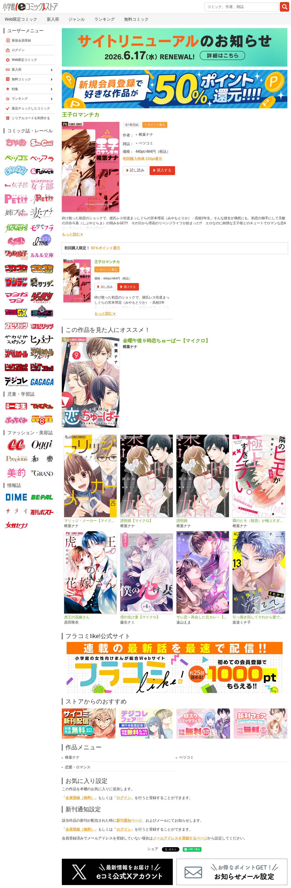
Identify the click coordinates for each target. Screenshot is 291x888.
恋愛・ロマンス (77, 767)
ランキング (104, 19)
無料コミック (136, 19)
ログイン (123, 798)
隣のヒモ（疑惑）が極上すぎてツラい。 (259, 521)
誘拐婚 (181, 521)
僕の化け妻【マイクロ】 (140, 617)
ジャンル (76, 19)
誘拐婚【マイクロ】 (136, 521)
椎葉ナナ (146, 135)
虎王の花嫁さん (77, 617)
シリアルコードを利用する (31, 118)
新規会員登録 (21, 40)
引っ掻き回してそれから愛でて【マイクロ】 (259, 617)
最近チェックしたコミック (31, 108)
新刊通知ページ (129, 821)
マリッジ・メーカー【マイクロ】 (90, 521)
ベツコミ (146, 143)
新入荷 (53, 19)
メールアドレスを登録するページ (180, 838)
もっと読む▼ (72, 234)
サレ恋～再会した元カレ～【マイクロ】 (202, 617)
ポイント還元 (156, 124)
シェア (152, 849)
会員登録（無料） (80, 798)
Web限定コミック (21, 19)
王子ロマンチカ (107, 262)
